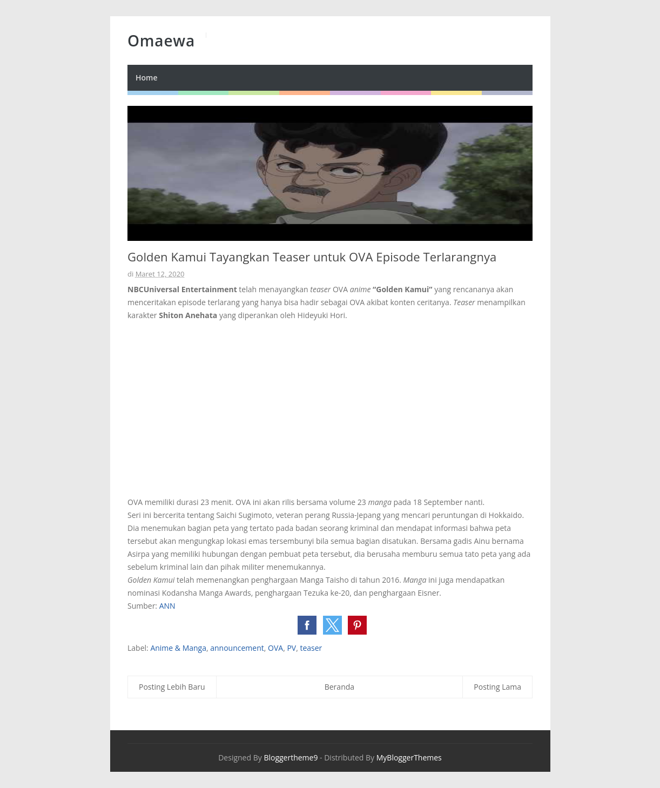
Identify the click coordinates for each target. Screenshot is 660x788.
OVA (275, 648)
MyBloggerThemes (409, 757)
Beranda (339, 687)
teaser (311, 648)
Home (147, 77)
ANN (167, 606)
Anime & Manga (178, 648)
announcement (237, 648)
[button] (307, 625)
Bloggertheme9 (291, 757)
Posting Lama (497, 687)
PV (291, 648)
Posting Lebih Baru (172, 687)
